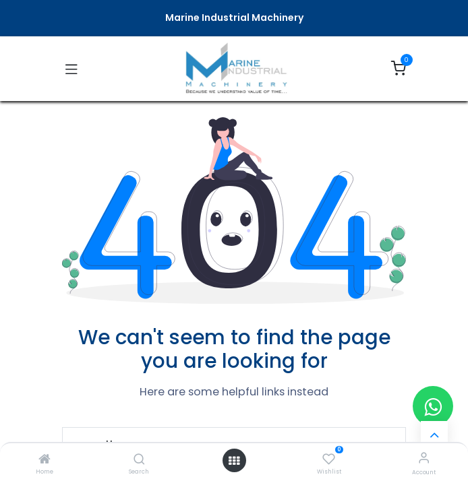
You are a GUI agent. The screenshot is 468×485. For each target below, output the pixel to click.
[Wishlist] (329, 458)
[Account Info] (423, 458)
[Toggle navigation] (71, 69)
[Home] (44, 460)
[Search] (139, 460)
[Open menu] (234, 461)
